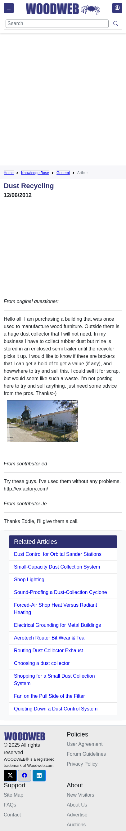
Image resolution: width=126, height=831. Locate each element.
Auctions (76, 824)
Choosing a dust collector (42, 663)
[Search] (57, 24)
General (63, 173)
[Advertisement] (63, 100)
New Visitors (80, 795)
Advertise (77, 814)
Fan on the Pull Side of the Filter (49, 696)
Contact (12, 814)
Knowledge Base (35, 173)
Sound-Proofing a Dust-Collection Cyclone (60, 592)
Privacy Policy (82, 764)
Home (9, 173)
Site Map (13, 795)
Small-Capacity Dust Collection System (57, 566)
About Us (77, 804)
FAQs (10, 804)
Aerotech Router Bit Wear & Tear (50, 637)
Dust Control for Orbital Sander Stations (57, 554)
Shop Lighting (29, 579)
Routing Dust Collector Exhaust (48, 650)
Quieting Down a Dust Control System (55, 708)
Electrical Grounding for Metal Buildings (57, 625)
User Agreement (85, 744)
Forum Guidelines (86, 754)
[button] (10, 775)
